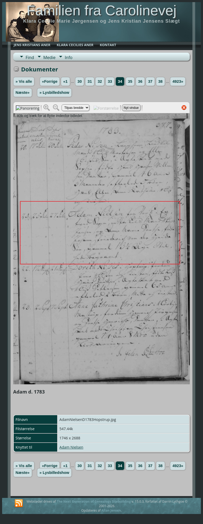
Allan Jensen (111, 510)
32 (100, 81)
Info (68, 57)
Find (30, 57)
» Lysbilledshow (54, 92)
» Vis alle (24, 81)
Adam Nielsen (71, 447)
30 (79, 81)
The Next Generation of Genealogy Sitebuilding (94, 501)
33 (110, 81)
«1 (65, 81)
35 (130, 81)
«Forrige (50, 81)
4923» (177, 81)
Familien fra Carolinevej (101, 10)
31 (89, 81)
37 (150, 81)
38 (160, 81)
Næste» (23, 92)
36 (140, 81)
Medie (49, 57)
